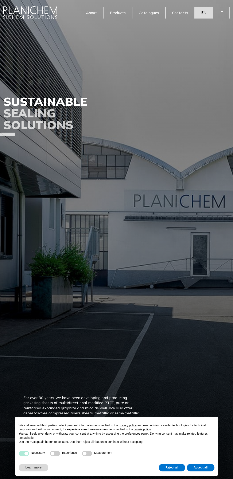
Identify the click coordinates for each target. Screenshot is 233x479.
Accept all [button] (200, 467)
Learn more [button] (34, 467)
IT (221, 12)
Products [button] (118, 12)
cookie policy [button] (142, 429)
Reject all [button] (172, 467)
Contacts (180, 12)
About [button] (91, 12)
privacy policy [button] (128, 425)
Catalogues (149, 12)
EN (203, 12)
